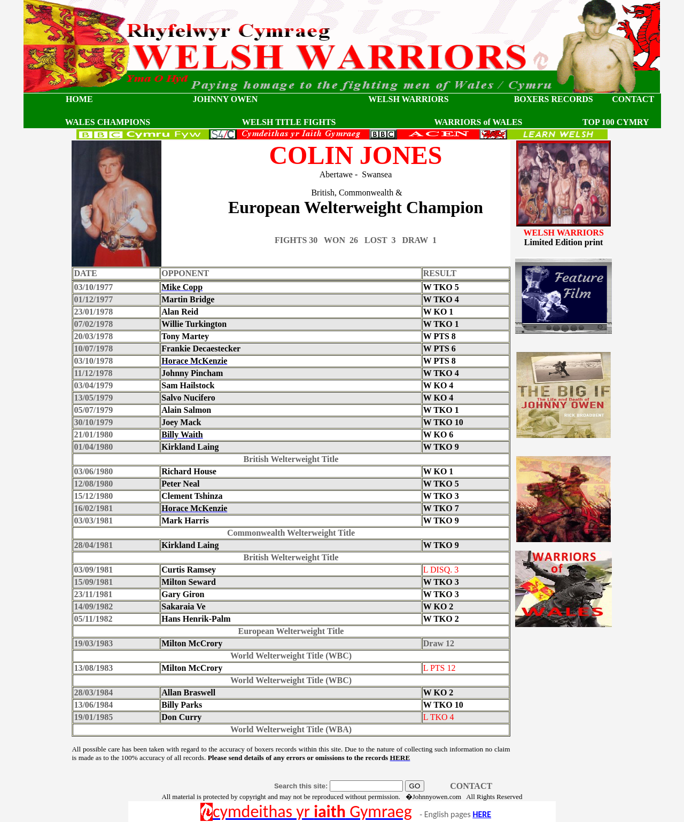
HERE (481, 814)
